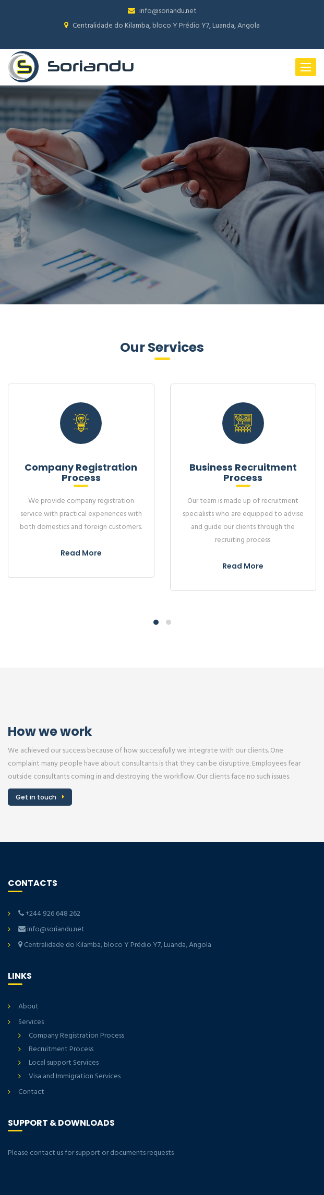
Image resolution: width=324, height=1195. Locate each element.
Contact (31, 1092)
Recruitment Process (61, 1049)
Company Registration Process (76, 1036)
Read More (81, 553)
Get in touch (36, 797)
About (28, 1007)
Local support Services (64, 1063)
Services (31, 1022)
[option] (162, 194)
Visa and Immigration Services (75, 1076)
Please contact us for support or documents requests (91, 1153)
